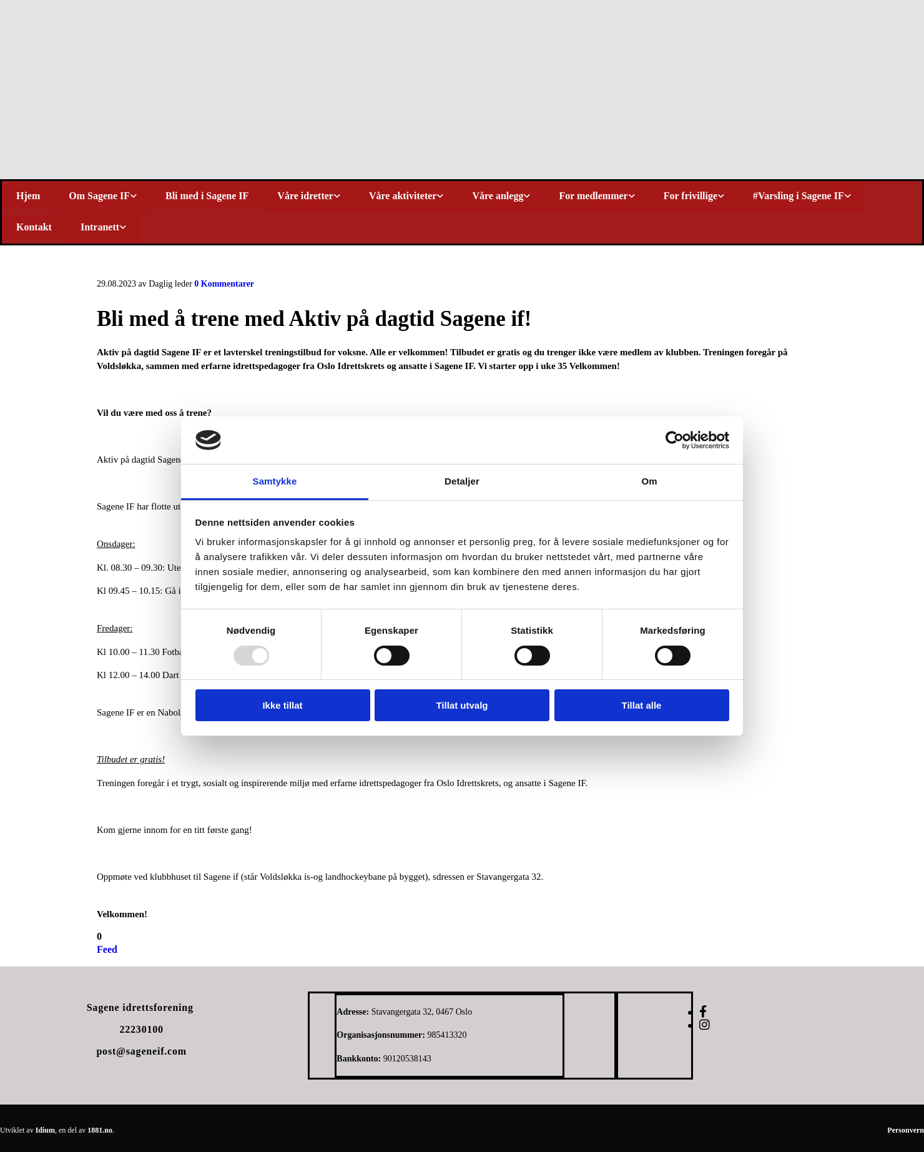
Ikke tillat (282, 705)
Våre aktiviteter (403, 195)
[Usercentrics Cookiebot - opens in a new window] (674, 440)
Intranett (100, 227)
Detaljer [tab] (462, 481)
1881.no (99, 1130)
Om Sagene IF (99, 195)
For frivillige (690, 195)
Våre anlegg (497, 195)
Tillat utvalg (462, 705)
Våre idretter (305, 195)
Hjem (28, 195)
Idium (45, 1130)
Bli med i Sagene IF (206, 195)
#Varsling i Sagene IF (798, 195)
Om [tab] (649, 481)
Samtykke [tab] (275, 481)
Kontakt (34, 227)
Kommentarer (224, 283)
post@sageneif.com (141, 1051)
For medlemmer (593, 195)
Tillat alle (642, 705)
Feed (107, 949)
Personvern (905, 1130)
